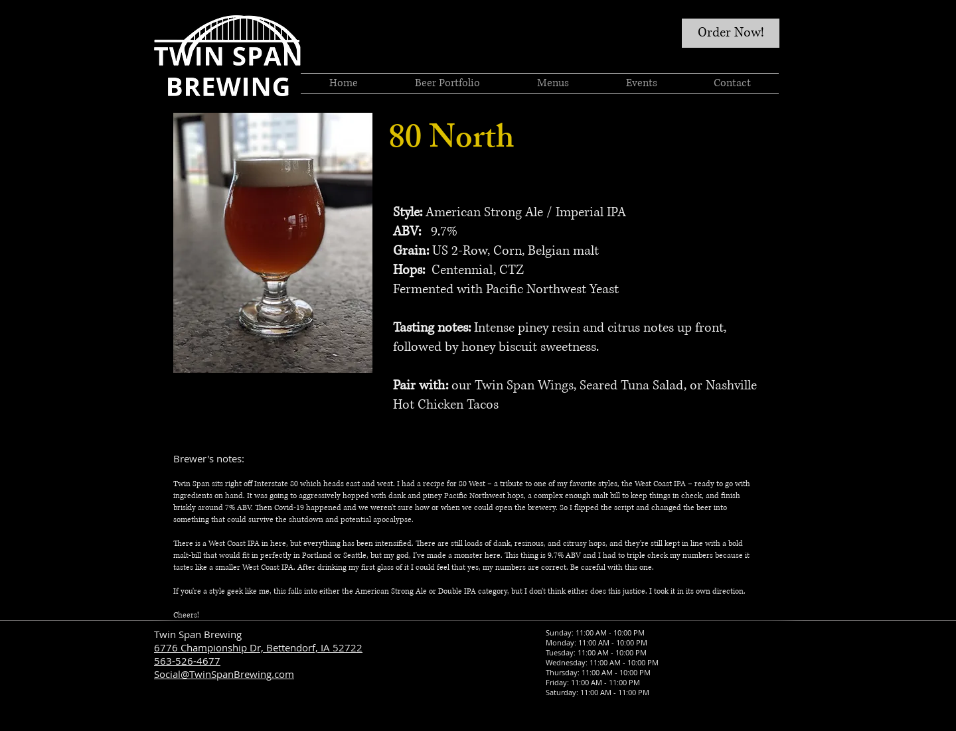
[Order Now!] (730, 33)
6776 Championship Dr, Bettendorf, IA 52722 (258, 647)
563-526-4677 (187, 660)
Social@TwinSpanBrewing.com (224, 674)
